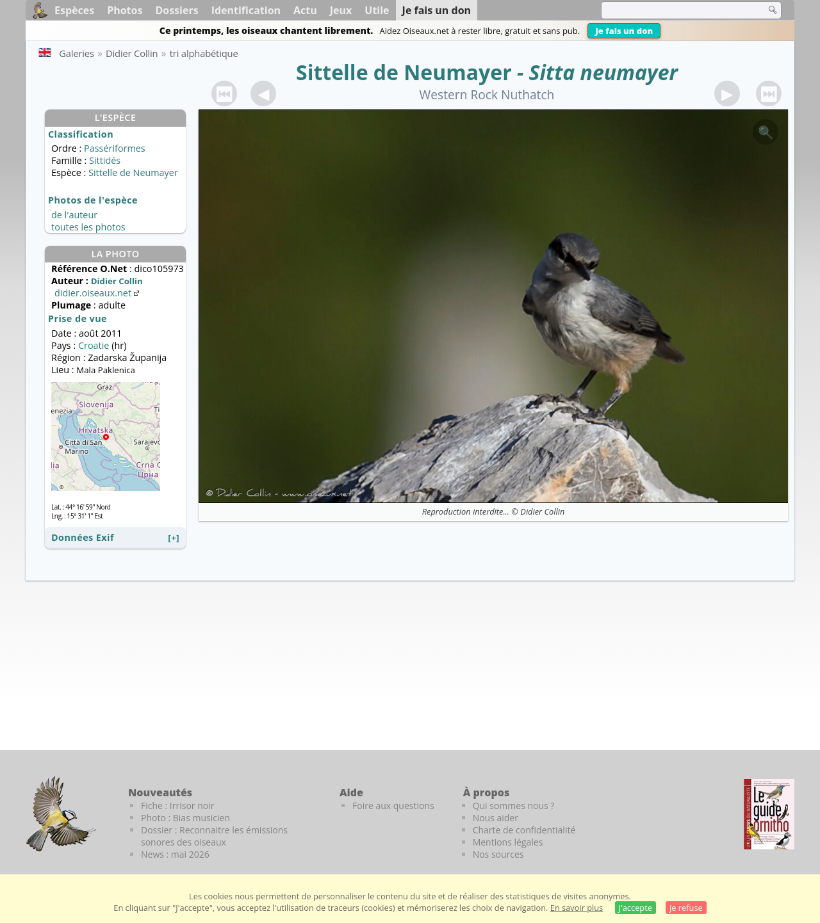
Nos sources (498, 854)
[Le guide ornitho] (769, 814)
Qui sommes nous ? (514, 805)
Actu (305, 10)
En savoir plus (576, 907)
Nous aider (495, 818)
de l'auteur (74, 215)
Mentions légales (508, 842)
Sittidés (104, 160)
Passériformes (114, 148)
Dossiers (176, 10)
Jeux (341, 10)
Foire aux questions (393, 805)
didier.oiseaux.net (98, 293)
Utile (377, 10)
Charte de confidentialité (524, 830)
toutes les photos (88, 227)
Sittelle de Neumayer (404, 72)
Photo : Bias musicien (185, 818)
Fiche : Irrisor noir (177, 805)
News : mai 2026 (175, 854)
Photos (124, 10)
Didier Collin (542, 511)
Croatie (93, 345)
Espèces (74, 10)
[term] (675, 10)
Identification (246, 10)
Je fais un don (624, 30)
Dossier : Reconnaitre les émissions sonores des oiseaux (214, 836)
